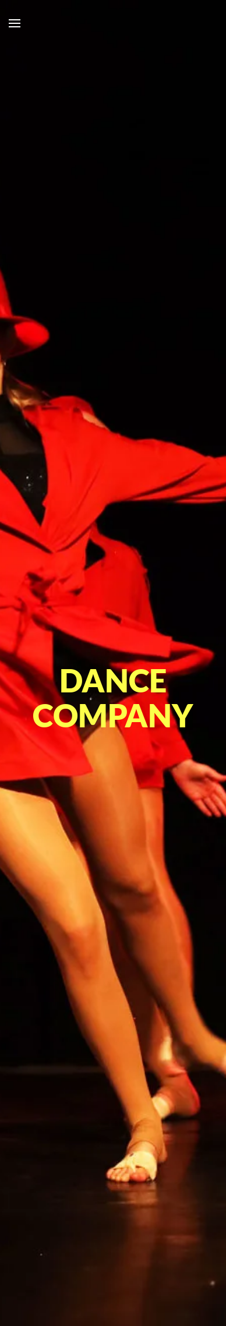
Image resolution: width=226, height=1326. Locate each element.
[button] (14, 23)
